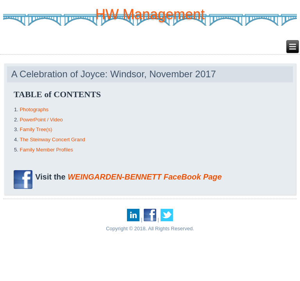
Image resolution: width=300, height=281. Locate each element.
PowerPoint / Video (41, 120)
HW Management (150, 14)
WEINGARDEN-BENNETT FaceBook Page (145, 177)
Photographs (34, 109)
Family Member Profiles (46, 150)
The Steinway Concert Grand (52, 139)
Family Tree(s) (36, 129)
